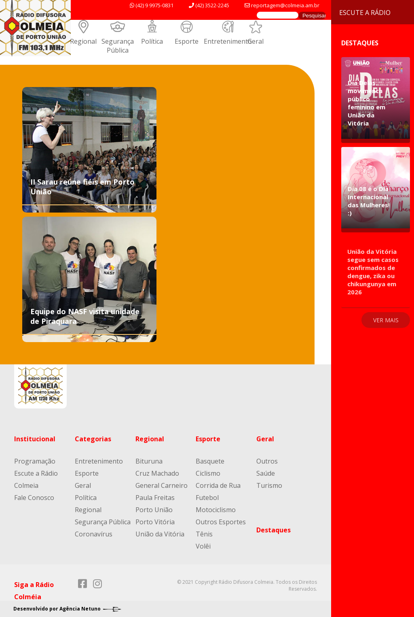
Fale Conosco (34, 497)
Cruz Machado (157, 473)
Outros (267, 461)
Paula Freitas (155, 497)
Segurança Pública (117, 46)
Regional (83, 41)
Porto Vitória (155, 521)
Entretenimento (228, 41)
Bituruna (149, 461)
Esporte (187, 41)
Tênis (204, 534)
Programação (34, 461)
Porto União (154, 509)
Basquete (210, 461)
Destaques (273, 530)
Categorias (93, 438)
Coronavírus (93, 534)
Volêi (203, 546)
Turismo (269, 485)
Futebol (207, 497)
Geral (255, 41)
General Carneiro (161, 485)
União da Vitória (159, 534)
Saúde (265, 473)
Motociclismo (216, 509)
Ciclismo (208, 473)
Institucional (34, 438)
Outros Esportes (221, 521)
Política (152, 41)
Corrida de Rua (218, 485)
